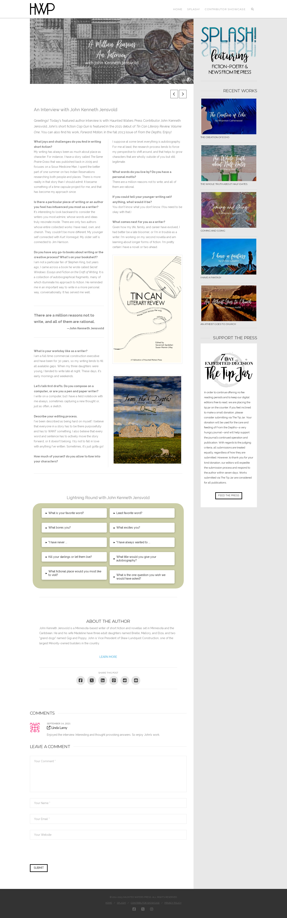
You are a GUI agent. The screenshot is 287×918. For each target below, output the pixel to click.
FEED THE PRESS (228, 495)
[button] (74, 513)
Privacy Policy (173, 903)
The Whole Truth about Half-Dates (224, 183)
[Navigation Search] (252, 9)
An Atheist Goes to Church (218, 324)
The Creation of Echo (215, 137)
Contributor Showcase (145, 903)
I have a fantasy (211, 277)
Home (108, 903)
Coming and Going (213, 230)
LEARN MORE (108, 656)
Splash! (121, 903)
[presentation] (57, 854)
